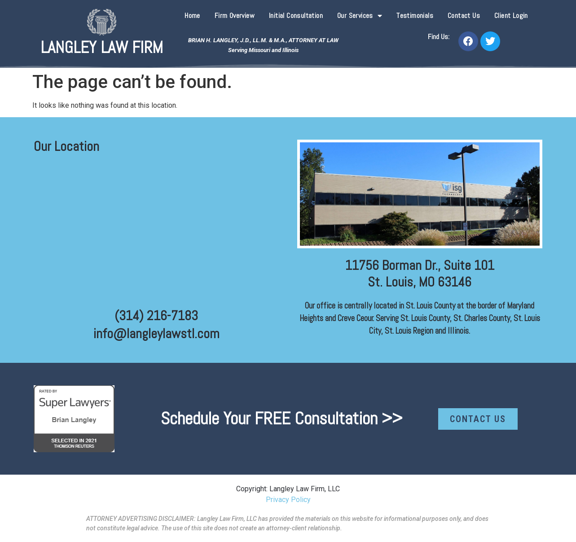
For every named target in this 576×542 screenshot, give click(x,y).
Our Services (359, 15)
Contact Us (464, 15)
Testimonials (414, 15)
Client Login (511, 15)
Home (192, 15)
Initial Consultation (296, 15)
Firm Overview (235, 15)
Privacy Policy (288, 499)
